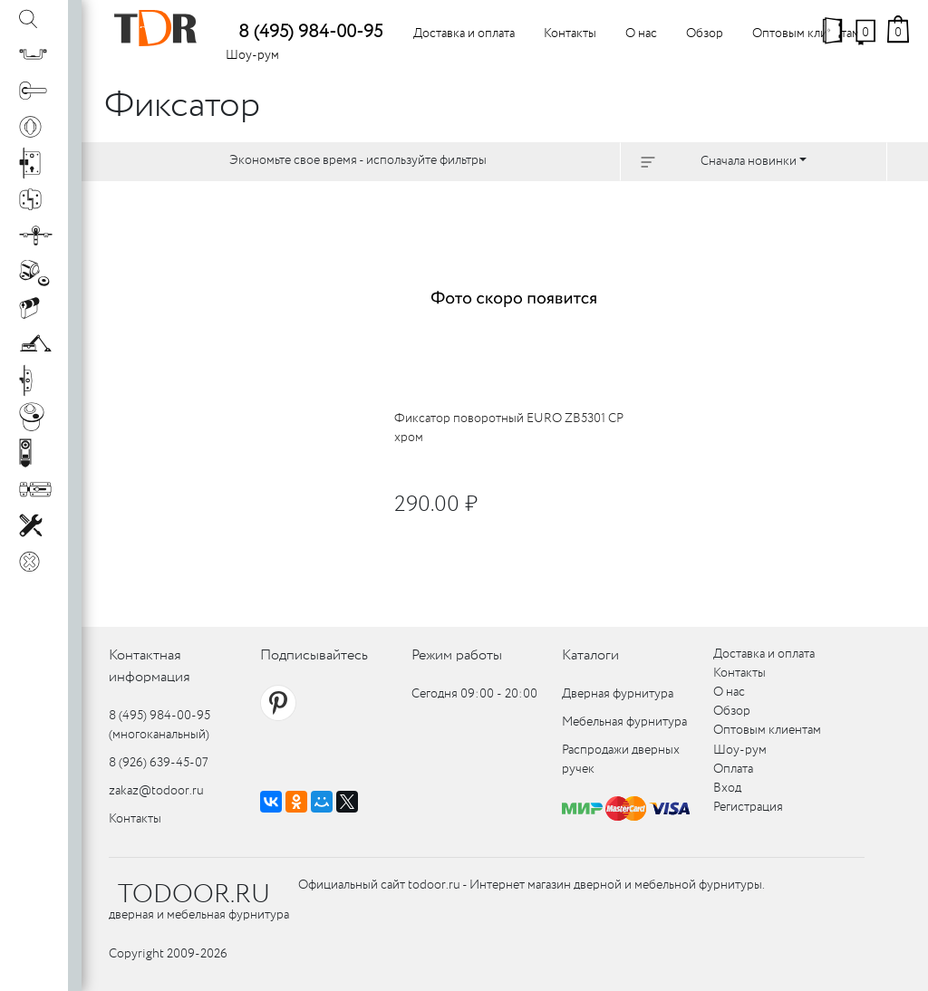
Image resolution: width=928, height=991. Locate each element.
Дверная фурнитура (617, 694)
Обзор (704, 33)
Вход (727, 788)
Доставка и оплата (464, 33)
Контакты (570, 33)
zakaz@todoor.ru (156, 791)
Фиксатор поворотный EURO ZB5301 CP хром (509, 428)
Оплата (733, 769)
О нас (641, 33)
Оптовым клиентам (806, 33)
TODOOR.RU (194, 895)
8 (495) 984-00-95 (310, 32)
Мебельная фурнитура (624, 722)
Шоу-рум (252, 55)
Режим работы (456, 655)
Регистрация (748, 807)
